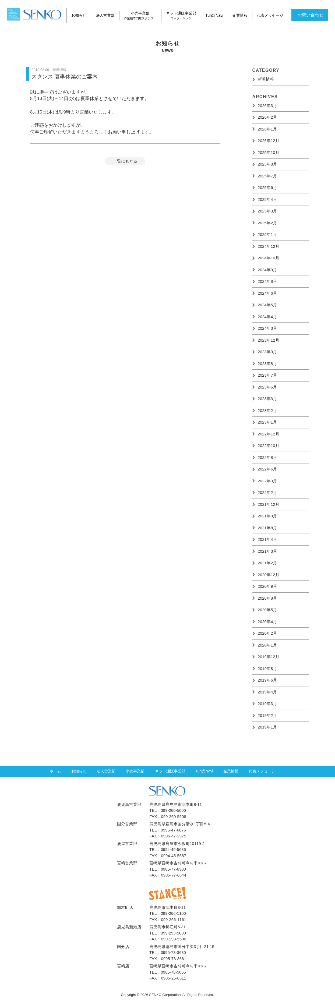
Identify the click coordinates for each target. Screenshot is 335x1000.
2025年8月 (267, 164)
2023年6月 (267, 387)
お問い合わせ (310, 14)
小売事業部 (140, 15)
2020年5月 (267, 609)
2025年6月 (267, 187)
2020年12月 (268, 574)
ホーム (55, 772)
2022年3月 (267, 481)
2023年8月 (267, 363)
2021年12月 (268, 504)
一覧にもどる (125, 161)
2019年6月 (267, 680)
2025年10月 (268, 152)
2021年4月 (267, 539)
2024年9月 (267, 269)
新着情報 (266, 79)
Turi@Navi (214, 15)
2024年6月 (267, 293)
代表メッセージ (270, 15)
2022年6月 (267, 469)
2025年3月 (267, 211)
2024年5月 (267, 305)
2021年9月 (267, 516)
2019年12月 (268, 656)
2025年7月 (267, 176)
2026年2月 (267, 117)
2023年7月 (267, 375)
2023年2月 (267, 410)
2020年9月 (267, 586)
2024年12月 (268, 246)
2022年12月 (268, 434)
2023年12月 (268, 340)
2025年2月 (267, 223)
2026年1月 (267, 129)
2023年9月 (267, 351)
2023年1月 (267, 422)
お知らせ (79, 15)
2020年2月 (267, 633)
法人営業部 (105, 15)
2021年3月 (267, 551)
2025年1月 (267, 234)
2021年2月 (267, 563)
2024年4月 (267, 316)
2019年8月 (267, 668)
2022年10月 (268, 445)
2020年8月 (267, 598)
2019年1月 (267, 727)
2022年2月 (267, 492)
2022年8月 (267, 457)
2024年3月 (267, 328)
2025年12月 (268, 140)
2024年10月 (268, 258)
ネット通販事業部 (182, 15)
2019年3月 (267, 703)
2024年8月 (267, 281)
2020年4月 (267, 621)
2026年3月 (267, 105)
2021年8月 (267, 527)
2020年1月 (267, 645)
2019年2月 (267, 715)
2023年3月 (267, 398)
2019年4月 (267, 692)
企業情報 (241, 15)
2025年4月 (267, 199)
